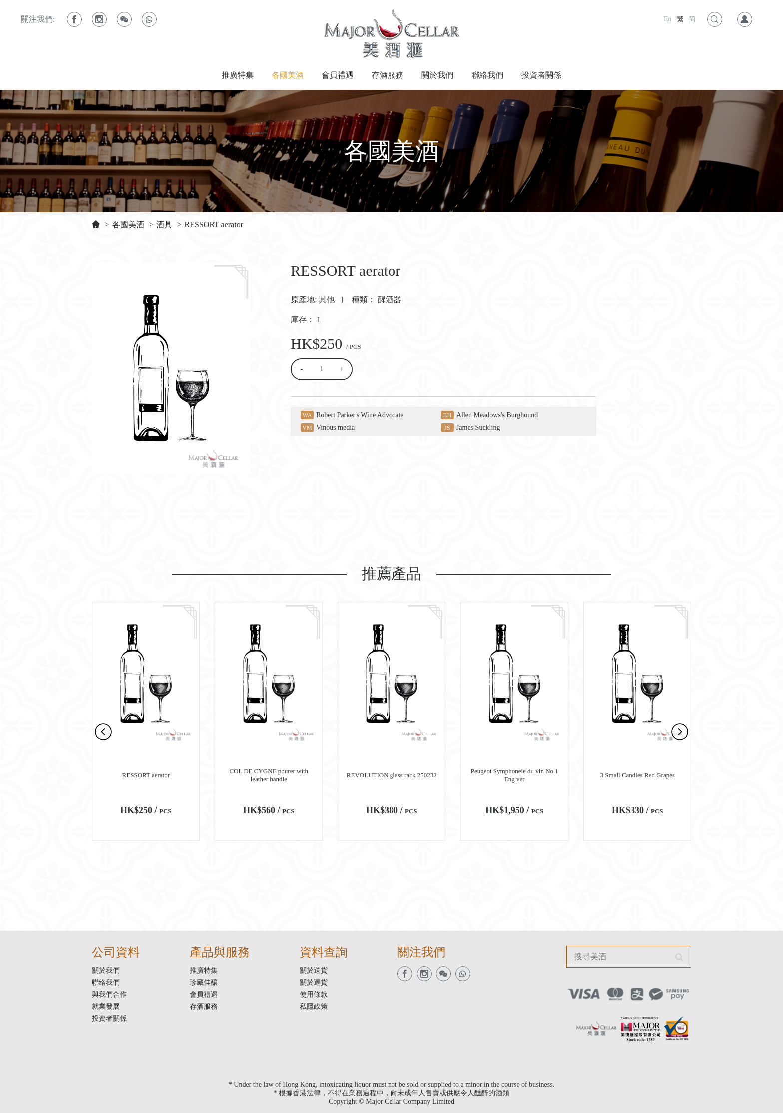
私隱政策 (314, 1006)
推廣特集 (238, 75)
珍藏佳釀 (204, 982)
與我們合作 (109, 994)
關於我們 (437, 75)
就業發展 (106, 1006)
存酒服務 (387, 75)
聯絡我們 (487, 75)
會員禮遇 (338, 75)
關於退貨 (314, 982)
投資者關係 (541, 75)
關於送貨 (314, 970)
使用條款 (314, 994)
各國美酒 (288, 75)
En (668, 19)
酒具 (164, 224)
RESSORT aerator (214, 224)
